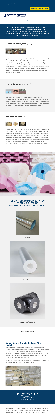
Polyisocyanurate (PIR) (16, 117)
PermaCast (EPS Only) (27, 322)
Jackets (27, 237)
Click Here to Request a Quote (39, 9)
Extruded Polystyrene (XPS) (18, 84)
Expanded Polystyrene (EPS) (19, 43)
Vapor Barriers (27, 280)
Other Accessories (27, 331)
